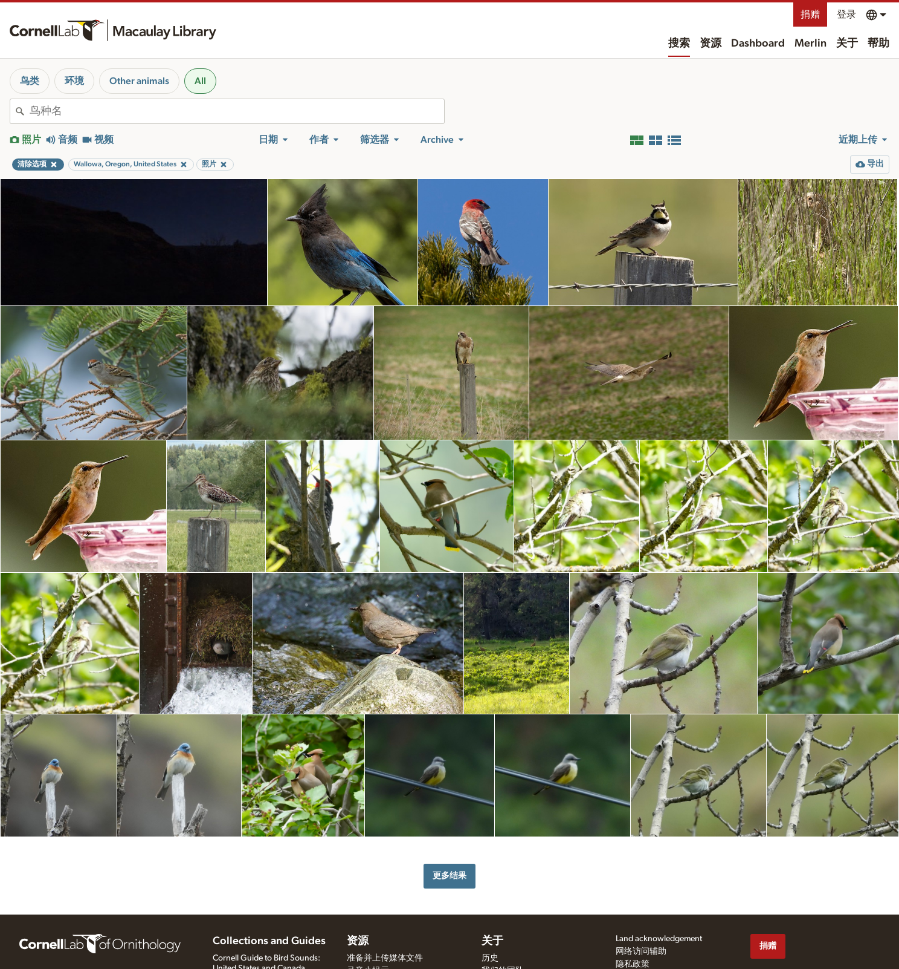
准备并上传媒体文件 (385, 958)
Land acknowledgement (659, 939)
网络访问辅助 (641, 951)
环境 (74, 81)
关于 (847, 43)
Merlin (810, 43)
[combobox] (237, 111)
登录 (846, 14)
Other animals (139, 81)
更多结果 (449, 875)
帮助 (878, 43)
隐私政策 (632, 964)
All (200, 81)
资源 (710, 43)
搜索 (679, 43)
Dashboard (758, 43)
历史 (490, 958)
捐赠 (810, 14)
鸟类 (29, 81)
